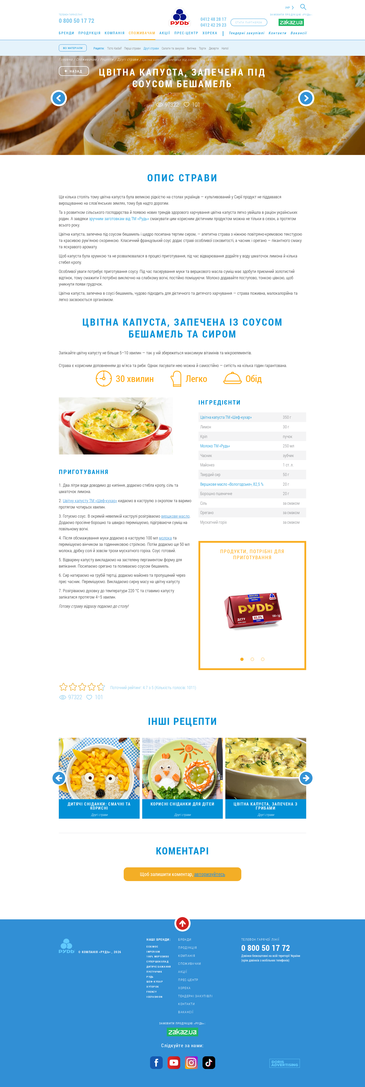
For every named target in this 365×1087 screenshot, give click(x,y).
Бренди (66, 32)
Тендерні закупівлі (246, 32)
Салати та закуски (173, 48)
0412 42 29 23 (213, 25)
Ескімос (152, 946)
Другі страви (151, 48)
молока (165, 538)
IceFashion (154, 996)
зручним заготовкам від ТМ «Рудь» (119, 218)
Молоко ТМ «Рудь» (215, 445)
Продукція (89, 32)
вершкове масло (175, 516)
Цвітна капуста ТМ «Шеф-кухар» (226, 417)
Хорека (210, 32)
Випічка (191, 48)
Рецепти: (99, 48)
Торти (202, 48)
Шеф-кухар (155, 981)
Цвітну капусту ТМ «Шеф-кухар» (90, 500)
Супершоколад (158, 961)
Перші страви (132, 48)
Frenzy (152, 991)
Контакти (277, 32)
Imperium (153, 951)
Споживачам (142, 32)
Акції (164, 32)
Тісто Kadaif (114, 48)
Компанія (115, 32)
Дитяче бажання (159, 966)
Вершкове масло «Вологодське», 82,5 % (231, 484)
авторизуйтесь (209, 874)
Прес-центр (186, 32)
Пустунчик (154, 971)
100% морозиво (158, 956)
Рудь (150, 976)
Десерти (214, 48)
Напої (225, 48)
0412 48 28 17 (213, 19)
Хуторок (153, 986)
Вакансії (298, 32)
